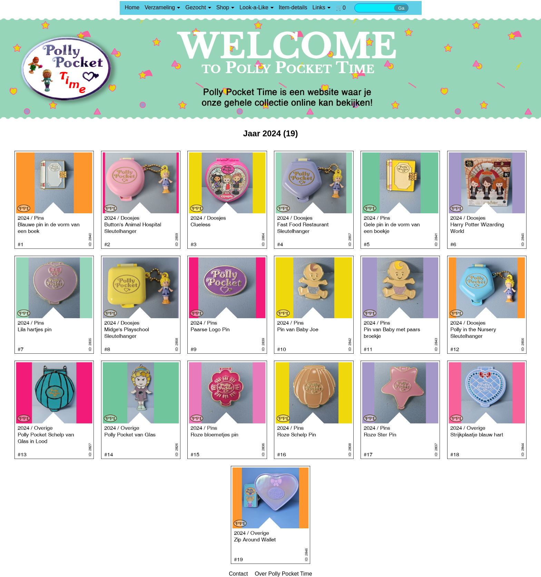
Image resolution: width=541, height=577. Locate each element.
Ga (401, 8)
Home (132, 7)
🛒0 (341, 8)
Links (319, 7)
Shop (222, 7)
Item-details (293, 7)
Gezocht (195, 7)
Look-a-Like (253, 7)
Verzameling (160, 7)
